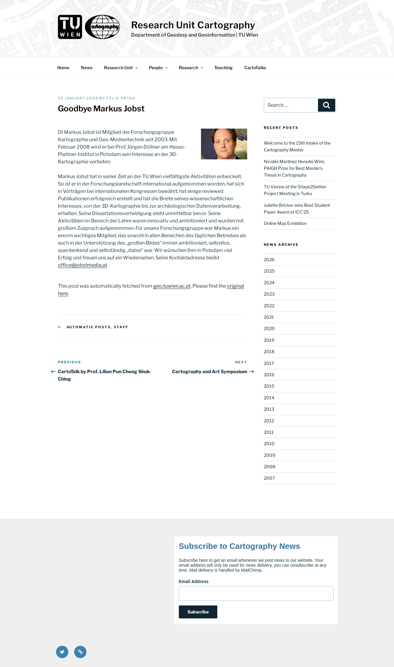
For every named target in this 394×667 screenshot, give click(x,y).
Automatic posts (88, 327)
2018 (269, 351)
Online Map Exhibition (285, 223)
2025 (269, 271)
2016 (269, 374)
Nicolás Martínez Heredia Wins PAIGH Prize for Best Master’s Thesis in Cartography (294, 168)
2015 (269, 386)
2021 (269, 317)
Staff (121, 327)
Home (63, 67)
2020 (269, 328)
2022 (269, 305)
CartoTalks (255, 67)
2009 (269, 455)
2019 (269, 340)
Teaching (223, 67)
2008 (269, 466)
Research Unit (121, 67)
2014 (269, 397)
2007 (269, 478)
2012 (269, 420)
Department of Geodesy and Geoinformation (183, 35)
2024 (269, 282)
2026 (269, 259)
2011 (269, 432)
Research (191, 67)
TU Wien (248, 35)
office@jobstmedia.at (82, 265)
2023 (269, 294)
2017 (269, 363)
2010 (269, 443)
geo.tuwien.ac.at (172, 286)
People (159, 67)
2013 (269, 409)
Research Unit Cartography (193, 24)
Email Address (194, 581)
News (86, 67)
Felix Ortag (121, 98)
